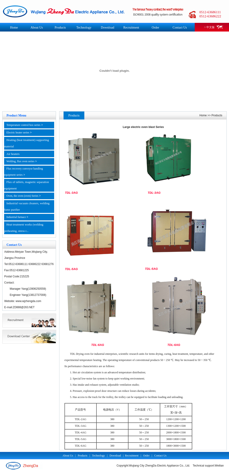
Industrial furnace (16, 217)
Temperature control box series (23, 125)
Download (107, 27)
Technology (83, 27)
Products (60, 27)
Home (14, 27)
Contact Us (180, 27)
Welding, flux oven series (20, 161)
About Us (36, 27)
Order (155, 27)
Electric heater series (17, 132)
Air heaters (12, 154)
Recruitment (131, 27)
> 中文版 (209, 27)
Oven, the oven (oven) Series (22, 195)
